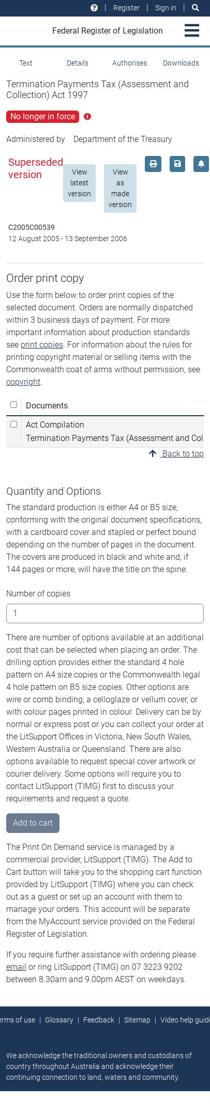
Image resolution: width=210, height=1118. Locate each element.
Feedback (98, 1020)
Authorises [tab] (129, 63)
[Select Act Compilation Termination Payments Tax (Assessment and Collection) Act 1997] (13, 424)
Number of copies (38, 594)
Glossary (59, 1020)
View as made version (120, 188)
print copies (42, 345)
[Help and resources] (94, 8)
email (16, 967)
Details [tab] (77, 63)
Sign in (165, 8)
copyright (23, 382)
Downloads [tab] (181, 63)
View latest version (79, 183)
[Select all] (13, 404)
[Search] (195, 8)
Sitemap (137, 1020)
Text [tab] (26, 63)
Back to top (176, 454)
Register (126, 8)
